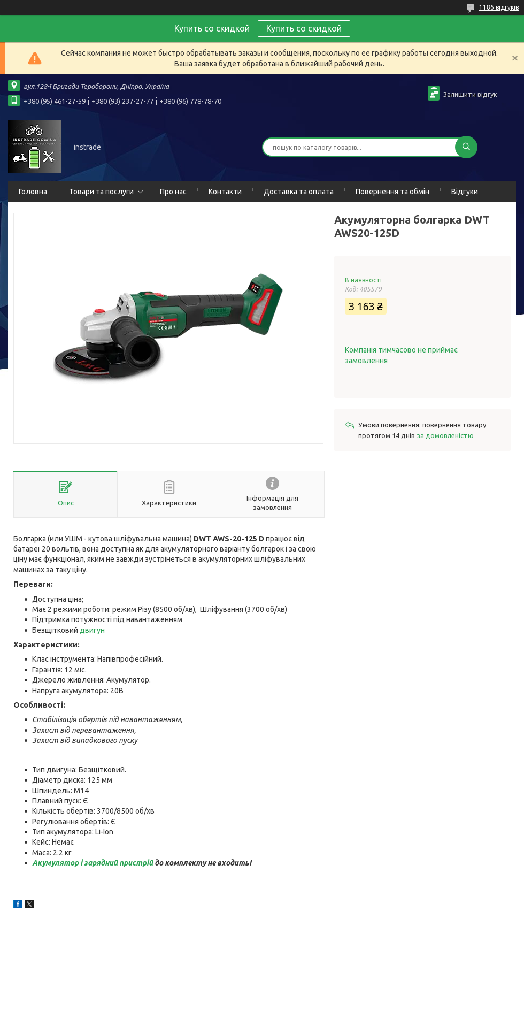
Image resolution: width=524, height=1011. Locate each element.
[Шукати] (466, 147)
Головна (33, 191)
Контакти (225, 191)
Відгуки (464, 191)
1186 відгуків (499, 7)
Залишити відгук (470, 94)
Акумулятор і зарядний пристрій (92, 863)
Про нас (173, 191)
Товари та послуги (101, 191)
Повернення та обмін (392, 191)
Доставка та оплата (299, 191)
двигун (92, 630)
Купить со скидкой (304, 28)
